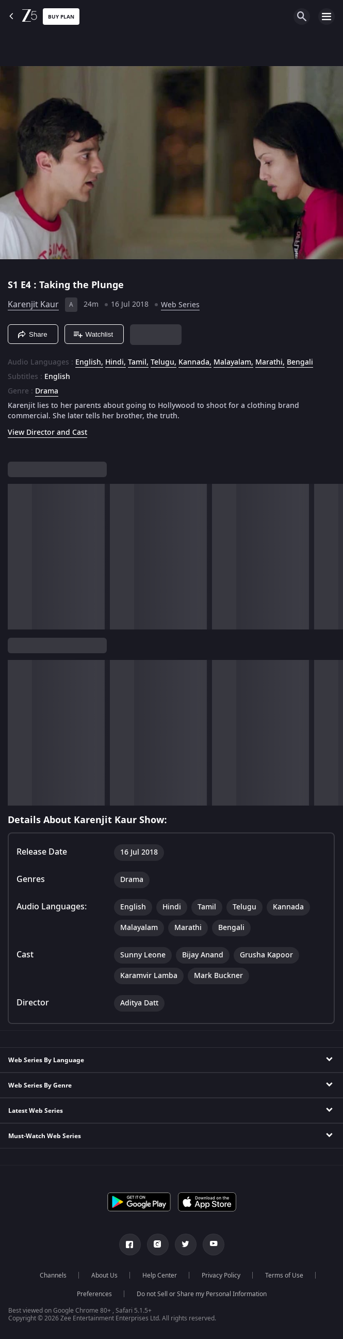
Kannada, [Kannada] (194, 362)
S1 (14, 285)
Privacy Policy (221, 1275)
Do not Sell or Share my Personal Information (202, 1294)
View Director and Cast (47, 432)
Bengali (300, 362)
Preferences (94, 1294)
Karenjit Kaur (33, 304)
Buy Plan (61, 17)
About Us (104, 1275)
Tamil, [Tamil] (138, 362)
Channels (53, 1275)
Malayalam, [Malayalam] (233, 362)
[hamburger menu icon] (326, 16)
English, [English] (89, 362)
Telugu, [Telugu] (163, 362)
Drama (46, 391)
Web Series (180, 305)
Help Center (159, 1275)
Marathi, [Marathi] (270, 362)
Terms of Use (284, 1275)
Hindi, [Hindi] (115, 362)
